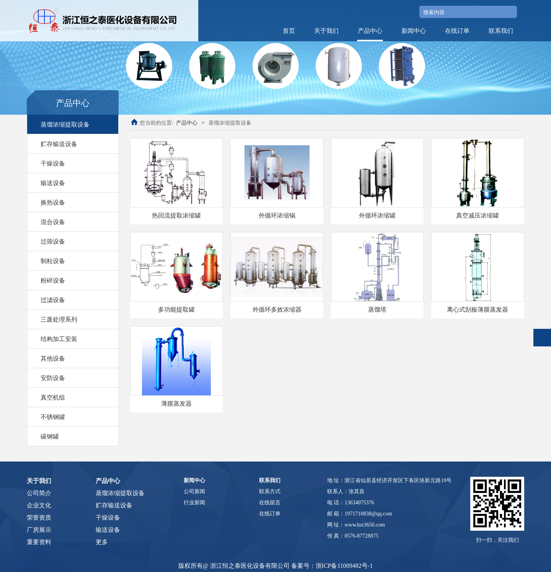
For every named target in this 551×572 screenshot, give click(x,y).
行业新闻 (194, 502)
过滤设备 (53, 300)
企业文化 (39, 505)
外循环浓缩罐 (377, 215)
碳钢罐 (50, 436)
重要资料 (39, 542)
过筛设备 (53, 241)
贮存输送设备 (59, 144)
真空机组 (53, 397)
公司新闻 (194, 491)
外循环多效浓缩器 (277, 309)
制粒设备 (53, 261)
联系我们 (501, 30)
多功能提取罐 (176, 309)
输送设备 (53, 183)
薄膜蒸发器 (176, 403)
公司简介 (39, 493)
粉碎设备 (53, 280)
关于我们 (326, 30)
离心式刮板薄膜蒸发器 (477, 309)
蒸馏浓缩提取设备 (65, 124)
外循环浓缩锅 (277, 215)
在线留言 (269, 502)
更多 (102, 542)
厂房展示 (39, 529)
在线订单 (457, 30)
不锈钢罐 (53, 417)
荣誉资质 (39, 517)
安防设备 (53, 378)
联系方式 (269, 491)
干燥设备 (53, 163)
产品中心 (370, 30)
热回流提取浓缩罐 (176, 215)
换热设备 (53, 202)
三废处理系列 (59, 319)
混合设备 (53, 222)
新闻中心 (413, 30)
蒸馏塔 (377, 309)
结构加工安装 (59, 339)
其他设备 (53, 358)
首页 (289, 30)
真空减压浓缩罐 (477, 215)
